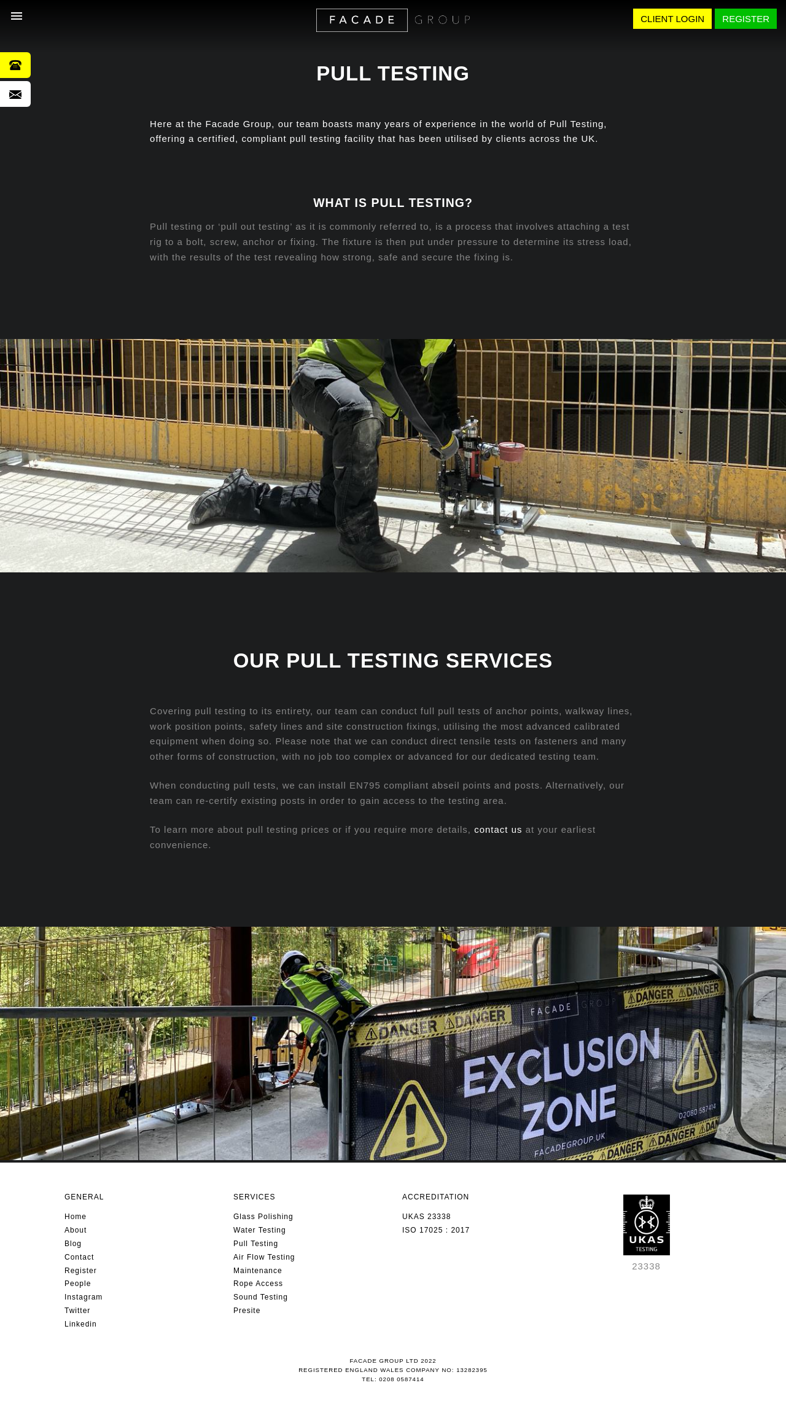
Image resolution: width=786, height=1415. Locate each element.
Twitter (77, 1310)
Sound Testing (260, 1297)
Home (75, 1216)
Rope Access (258, 1283)
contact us (498, 829)
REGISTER (745, 19)
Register (80, 1270)
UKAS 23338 (426, 1216)
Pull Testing (255, 1243)
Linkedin (80, 1324)
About (75, 1230)
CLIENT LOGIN (672, 19)
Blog (73, 1243)
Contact (79, 1257)
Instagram (83, 1297)
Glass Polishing (263, 1216)
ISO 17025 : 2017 (436, 1230)
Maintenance (257, 1270)
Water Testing (259, 1230)
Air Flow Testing (264, 1257)
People (77, 1283)
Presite (246, 1310)
